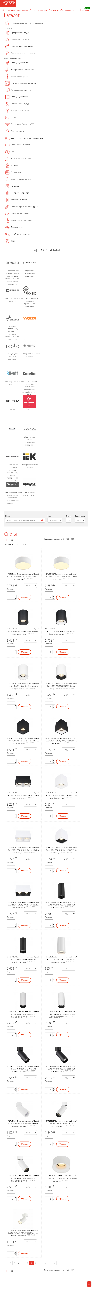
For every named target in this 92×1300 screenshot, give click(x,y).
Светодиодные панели (17, 96)
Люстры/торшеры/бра (17, 192)
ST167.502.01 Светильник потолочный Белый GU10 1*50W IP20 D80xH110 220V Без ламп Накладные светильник (23, 686)
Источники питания (16, 199)
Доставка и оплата (38, 10)
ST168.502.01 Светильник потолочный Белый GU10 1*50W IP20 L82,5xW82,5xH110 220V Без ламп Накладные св (61, 795)
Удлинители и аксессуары (18, 220)
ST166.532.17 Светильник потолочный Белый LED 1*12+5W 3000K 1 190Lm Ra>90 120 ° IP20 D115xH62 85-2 (23, 576)
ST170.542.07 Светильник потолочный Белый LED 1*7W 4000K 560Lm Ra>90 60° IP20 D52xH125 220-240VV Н (61, 1014)
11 (50, 1263)
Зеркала (11, 240)
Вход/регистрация (68, 10)
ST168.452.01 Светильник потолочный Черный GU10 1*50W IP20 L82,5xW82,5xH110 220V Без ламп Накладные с (61, 740)
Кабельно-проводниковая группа (21, 206)
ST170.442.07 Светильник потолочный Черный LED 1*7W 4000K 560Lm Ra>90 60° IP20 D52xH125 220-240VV (23, 959)
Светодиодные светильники (19, 46)
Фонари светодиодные (17, 110)
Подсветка (12, 186)
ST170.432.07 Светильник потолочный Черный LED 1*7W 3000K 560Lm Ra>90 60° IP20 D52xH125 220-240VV (61, 904)
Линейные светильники (17, 234)
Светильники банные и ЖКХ (19, 124)
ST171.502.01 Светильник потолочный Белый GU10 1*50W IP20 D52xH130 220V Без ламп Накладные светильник (23, 1123)
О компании (9, 10)
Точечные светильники (17, 39)
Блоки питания (14, 227)
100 (67, 539)
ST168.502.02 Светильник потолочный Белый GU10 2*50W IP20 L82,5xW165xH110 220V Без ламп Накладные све (23, 850)
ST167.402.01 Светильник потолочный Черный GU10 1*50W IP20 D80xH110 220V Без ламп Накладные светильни (23, 631)
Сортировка (80, 516)
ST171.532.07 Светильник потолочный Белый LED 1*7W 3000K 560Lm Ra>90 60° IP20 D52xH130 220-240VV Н (61, 1123)
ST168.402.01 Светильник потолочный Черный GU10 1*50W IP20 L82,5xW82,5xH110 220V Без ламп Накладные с (23, 740)
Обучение (22, 10)
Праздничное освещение (18, 32)
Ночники (11, 165)
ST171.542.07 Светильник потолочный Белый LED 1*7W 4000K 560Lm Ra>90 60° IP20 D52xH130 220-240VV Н (23, 1178)
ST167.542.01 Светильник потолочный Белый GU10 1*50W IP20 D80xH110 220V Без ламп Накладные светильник (61, 686)
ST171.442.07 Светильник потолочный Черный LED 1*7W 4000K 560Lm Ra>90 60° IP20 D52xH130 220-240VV (61, 1069)
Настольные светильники (18, 158)
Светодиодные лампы (17, 62)
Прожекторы (13, 172)
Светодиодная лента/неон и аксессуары (24, 138)
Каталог (12, 15)
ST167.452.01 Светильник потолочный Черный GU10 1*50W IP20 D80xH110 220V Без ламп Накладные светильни (61, 631)
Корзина (84, 10)
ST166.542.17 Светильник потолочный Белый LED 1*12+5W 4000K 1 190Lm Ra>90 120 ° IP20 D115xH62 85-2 (61, 576)
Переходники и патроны (18, 90)
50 (63, 539)
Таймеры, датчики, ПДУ (17, 103)
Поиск (7, 516)
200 (72, 539)
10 (45, 1263)
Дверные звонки (14, 131)
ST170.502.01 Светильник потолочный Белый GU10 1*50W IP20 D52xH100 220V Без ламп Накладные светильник (61, 959)
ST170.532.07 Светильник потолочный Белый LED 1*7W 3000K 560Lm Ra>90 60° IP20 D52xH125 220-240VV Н (23, 1014)
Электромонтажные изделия (19, 69)
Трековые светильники (17, 213)
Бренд (68, 516)
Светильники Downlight (17, 144)
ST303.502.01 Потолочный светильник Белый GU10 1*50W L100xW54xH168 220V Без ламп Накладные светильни (23, 1233)
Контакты (53, 10)
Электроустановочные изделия (20, 83)
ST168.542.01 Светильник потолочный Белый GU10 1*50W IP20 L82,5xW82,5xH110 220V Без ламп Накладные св (61, 850)
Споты (10, 117)
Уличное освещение (16, 76)
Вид (49, 516)
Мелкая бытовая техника (18, 179)
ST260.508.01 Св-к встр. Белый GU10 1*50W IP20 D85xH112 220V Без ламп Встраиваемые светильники (61, 1178)
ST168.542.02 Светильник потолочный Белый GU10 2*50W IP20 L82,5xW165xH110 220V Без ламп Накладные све (23, 904)
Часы (10, 151)
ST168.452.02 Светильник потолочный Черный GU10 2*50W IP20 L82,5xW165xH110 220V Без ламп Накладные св (23, 795)
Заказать (24, 597)
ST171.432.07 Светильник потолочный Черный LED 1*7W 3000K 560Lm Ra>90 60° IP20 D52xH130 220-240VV (23, 1069)
